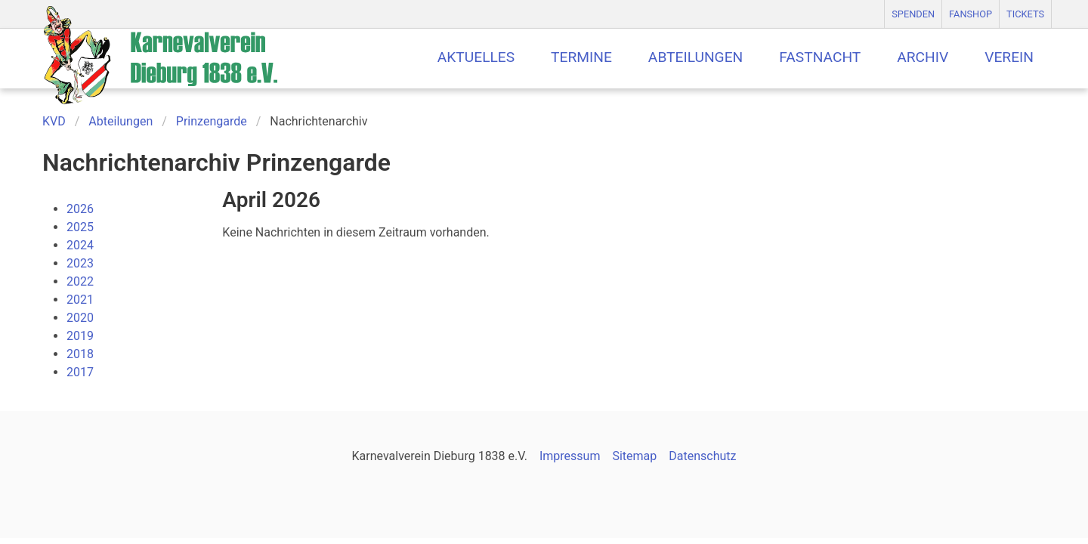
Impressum (570, 456)
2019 (80, 336)
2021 (80, 299)
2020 (80, 318)
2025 (80, 227)
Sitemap (634, 456)
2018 (80, 354)
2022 (80, 281)
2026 (80, 209)
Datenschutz (702, 456)
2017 (80, 372)
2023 (80, 263)
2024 (80, 245)
